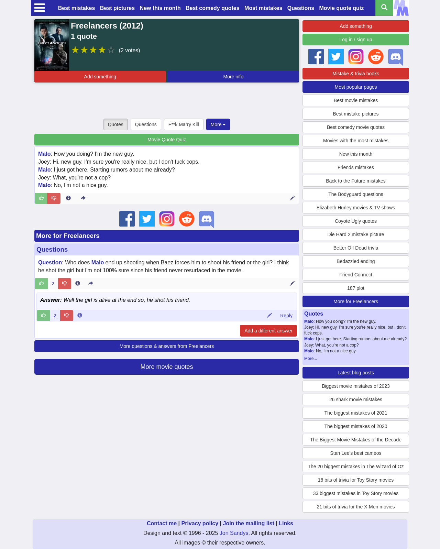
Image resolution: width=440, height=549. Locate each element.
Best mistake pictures (355, 114)
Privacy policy (199, 523)
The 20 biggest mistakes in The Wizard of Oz (356, 466)
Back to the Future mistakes (356, 181)
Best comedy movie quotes (356, 127)
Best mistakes (76, 8)
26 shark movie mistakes (355, 399)
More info (233, 76)
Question (50, 262)
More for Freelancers (68, 235)
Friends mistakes (356, 167)
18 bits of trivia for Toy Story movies (356, 480)
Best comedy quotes (212, 8)
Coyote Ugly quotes (356, 221)
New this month (160, 8)
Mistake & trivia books (355, 73)
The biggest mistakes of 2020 (355, 426)
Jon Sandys (234, 533)
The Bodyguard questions (355, 194)
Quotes (115, 124)
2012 (131, 25)
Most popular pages (356, 87)
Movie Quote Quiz (166, 139)
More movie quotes (166, 366)
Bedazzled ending (356, 261)
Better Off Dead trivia (355, 248)
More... (310, 358)
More (218, 124)
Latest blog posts (356, 372)
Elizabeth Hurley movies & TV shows (356, 207)
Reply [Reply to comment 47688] (286, 315)
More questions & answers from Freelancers (167, 346)
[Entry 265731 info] (68, 198)
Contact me (162, 523)
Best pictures (117, 8)
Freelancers (94, 25)
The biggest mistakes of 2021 (355, 413)
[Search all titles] (384, 8)
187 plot (355, 288)
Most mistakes (263, 8)
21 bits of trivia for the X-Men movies (356, 506)
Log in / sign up (356, 39)
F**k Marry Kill (183, 124)
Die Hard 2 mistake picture (356, 234)
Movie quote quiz (341, 8)
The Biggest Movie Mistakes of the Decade (356, 439)
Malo (44, 154)
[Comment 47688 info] (79, 315)
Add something (100, 76)
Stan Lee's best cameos (356, 453)
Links (286, 523)
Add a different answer (268, 330)
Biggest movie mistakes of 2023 (356, 386)
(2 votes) (129, 50)
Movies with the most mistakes (355, 140)
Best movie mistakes (356, 100)
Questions (300, 8)
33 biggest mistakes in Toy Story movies (356, 493)
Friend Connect (355, 274)
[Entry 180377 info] (77, 283)
